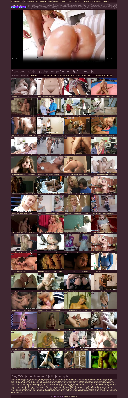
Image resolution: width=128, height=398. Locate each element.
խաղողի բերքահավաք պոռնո (56, 382)
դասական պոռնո (17, 390)
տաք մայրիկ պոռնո (53, 379)
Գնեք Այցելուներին (71, 396)
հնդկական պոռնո (79, 384)
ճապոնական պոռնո (82, 379)
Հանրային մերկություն (66, 75)
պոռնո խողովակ (107, 384)
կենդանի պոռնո (94, 389)
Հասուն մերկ (57, 1)
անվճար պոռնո (27, 389)
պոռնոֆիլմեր (50, 387)
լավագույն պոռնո (39, 382)
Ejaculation (106, 1)
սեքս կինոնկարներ (30, 386)
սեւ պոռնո (92, 381)
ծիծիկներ (98, 390)
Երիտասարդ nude (41, 1)
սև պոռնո (48, 381)
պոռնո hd (97, 384)
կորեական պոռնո (81, 381)
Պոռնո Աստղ (42, 386)
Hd (22, 1)
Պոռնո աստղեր (52, 386)
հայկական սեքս (29, 379)
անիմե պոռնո (20, 384)
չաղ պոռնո (19, 386)
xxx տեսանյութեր (19, 5)
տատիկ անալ (69, 390)
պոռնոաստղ (95, 379)
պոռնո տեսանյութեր (81, 386)
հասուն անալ (62, 389)
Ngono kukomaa (16, 392)
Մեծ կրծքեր (70, 1)
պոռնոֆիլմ (20, 381)
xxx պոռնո (93, 387)
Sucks (63, 1)
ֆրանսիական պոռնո (109, 390)
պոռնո (99, 387)
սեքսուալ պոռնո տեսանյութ (84, 390)
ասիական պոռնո (17, 379)
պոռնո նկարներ (95, 382)
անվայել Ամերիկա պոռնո (103, 75)
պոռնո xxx (86, 382)
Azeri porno (113, 389)
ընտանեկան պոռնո (62, 387)
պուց (73, 379)
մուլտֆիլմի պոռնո (53, 384)
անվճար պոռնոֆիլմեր (66, 386)
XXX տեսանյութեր (39, 389)
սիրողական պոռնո (27, 387)
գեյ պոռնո (89, 384)
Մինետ (50, 1)
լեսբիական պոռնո (68, 381)
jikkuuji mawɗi (31, 384)
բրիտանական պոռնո (36, 390)
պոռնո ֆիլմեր (72, 389)
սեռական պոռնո (67, 384)
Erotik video (106, 382)
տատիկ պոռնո (40, 379)
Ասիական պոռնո (29, 1)
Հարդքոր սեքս (79, 1)
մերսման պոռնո (29, 381)
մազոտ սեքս (94, 386)
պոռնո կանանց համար (104, 381)
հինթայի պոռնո (16, 382)
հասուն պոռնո (75, 387)
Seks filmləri (104, 389)
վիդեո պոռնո (40, 381)
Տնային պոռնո (15, 1)
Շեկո (90, 75)
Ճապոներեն (97, 1)
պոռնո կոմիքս (105, 379)
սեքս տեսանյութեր (109, 387)
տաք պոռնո (48, 390)
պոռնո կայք (57, 381)
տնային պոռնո (51, 389)
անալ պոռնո (84, 387)
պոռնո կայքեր (27, 382)
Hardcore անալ (88, 1)
